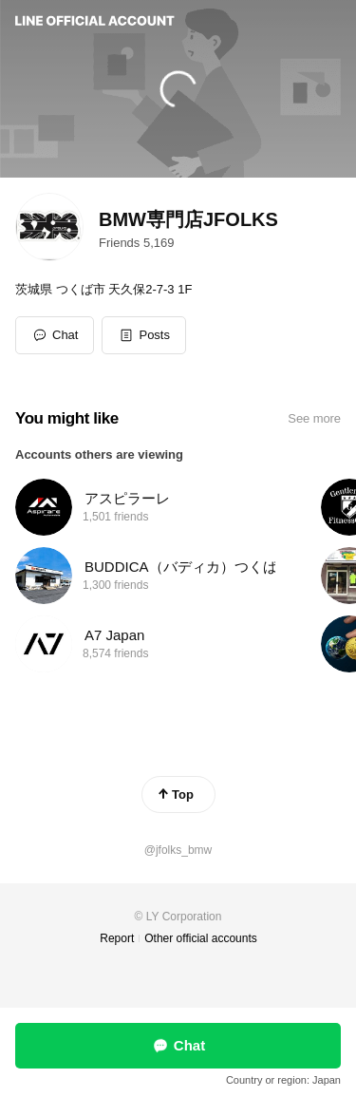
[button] (144, 335)
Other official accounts (200, 938)
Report (117, 938)
